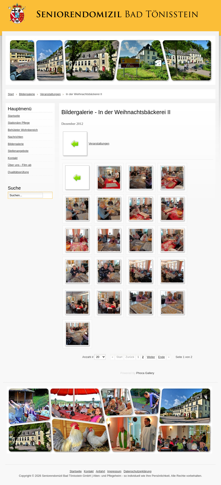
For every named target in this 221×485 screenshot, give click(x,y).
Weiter (151, 357)
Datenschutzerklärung (137, 471)
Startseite (76, 471)
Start (11, 94)
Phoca (140, 373)
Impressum (114, 471)
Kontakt (89, 471)
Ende (161, 357)
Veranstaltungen (50, 94)
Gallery (149, 373)
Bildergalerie (27, 94)
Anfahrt (100, 471)
